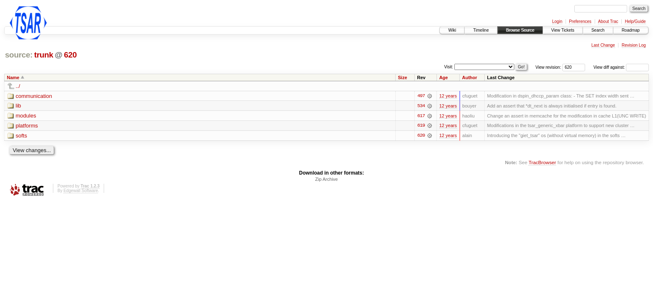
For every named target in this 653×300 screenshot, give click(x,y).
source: (18, 54)
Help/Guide (635, 21)
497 (421, 95)
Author (469, 77)
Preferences (580, 21)
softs (21, 136)
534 (421, 105)
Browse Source (520, 30)
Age (443, 77)
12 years (448, 95)
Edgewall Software (80, 191)
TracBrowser (542, 162)
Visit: (449, 67)
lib (18, 106)
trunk (43, 54)
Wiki (452, 30)
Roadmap (631, 30)
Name (13, 77)
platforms (27, 126)
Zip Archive (326, 179)
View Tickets (562, 30)
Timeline (481, 30)
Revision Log (634, 45)
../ (18, 86)
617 (421, 115)
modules (26, 116)
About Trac (608, 21)
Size (402, 77)
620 (70, 54)
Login (557, 21)
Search (598, 30)
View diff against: (621, 67)
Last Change (603, 45)
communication (34, 96)
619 (421, 125)
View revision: (548, 67)
